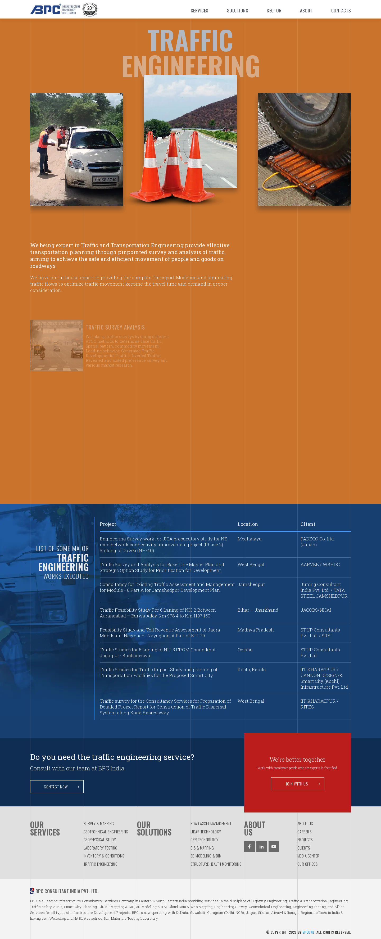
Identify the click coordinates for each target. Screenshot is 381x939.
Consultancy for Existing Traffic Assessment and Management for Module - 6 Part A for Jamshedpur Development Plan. (167, 587)
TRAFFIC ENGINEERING (101, 864)
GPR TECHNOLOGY (204, 839)
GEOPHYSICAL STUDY (100, 839)
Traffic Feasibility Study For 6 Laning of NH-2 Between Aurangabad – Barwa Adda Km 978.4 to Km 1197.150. (158, 613)
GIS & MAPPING (202, 848)
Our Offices (307, 864)
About (306, 10)
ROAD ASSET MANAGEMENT (211, 823)
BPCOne (308, 932)
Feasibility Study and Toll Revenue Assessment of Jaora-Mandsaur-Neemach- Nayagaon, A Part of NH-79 (161, 633)
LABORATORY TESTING (100, 848)
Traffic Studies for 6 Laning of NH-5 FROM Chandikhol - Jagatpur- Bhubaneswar (159, 652)
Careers (304, 831)
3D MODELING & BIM (206, 856)
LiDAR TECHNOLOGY (205, 831)
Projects (305, 839)
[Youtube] (274, 846)
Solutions (237, 10)
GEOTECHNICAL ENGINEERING (106, 831)
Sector (274, 10)
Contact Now (61, 786)
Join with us (303, 784)
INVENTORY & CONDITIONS (104, 856)
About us (305, 823)
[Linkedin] (261, 846)
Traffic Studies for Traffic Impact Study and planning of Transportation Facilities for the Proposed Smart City (158, 672)
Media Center (308, 856)
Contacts (341, 10)
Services (199, 10)
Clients (303, 848)
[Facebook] (249, 846)
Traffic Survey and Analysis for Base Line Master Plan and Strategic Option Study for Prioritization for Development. (162, 567)
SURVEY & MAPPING (99, 823)
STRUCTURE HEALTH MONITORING (216, 864)
